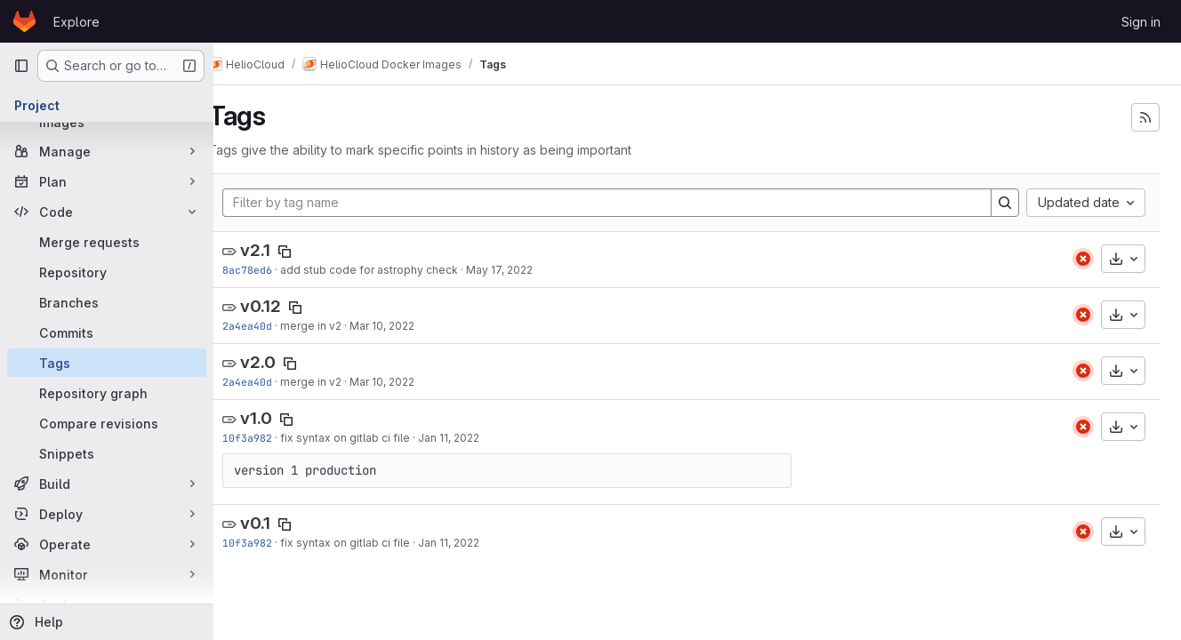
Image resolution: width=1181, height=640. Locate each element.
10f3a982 (274, 437)
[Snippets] (106, 453)
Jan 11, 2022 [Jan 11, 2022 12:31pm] (475, 437)
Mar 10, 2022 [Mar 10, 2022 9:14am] (408, 325)
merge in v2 (337, 325)
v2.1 (282, 250)
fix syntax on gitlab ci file (372, 437)
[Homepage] (24, 21)
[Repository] (106, 272)
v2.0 (284, 362)
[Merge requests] (106, 242)
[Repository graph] (106, 393)
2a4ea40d (274, 325)
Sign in (1141, 21)
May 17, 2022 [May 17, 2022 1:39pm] (526, 269)
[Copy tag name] (311, 251)
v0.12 (287, 306)
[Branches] (106, 302)
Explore (76, 21)
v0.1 (282, 523)
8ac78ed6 (274, 269)
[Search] (1005, 202)
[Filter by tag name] (620, 202)
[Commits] (106, 332)
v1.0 (283, 418)
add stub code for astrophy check (396, 269)
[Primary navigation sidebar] (21, 66)
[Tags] (106, 362)
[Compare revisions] (106, 423)
